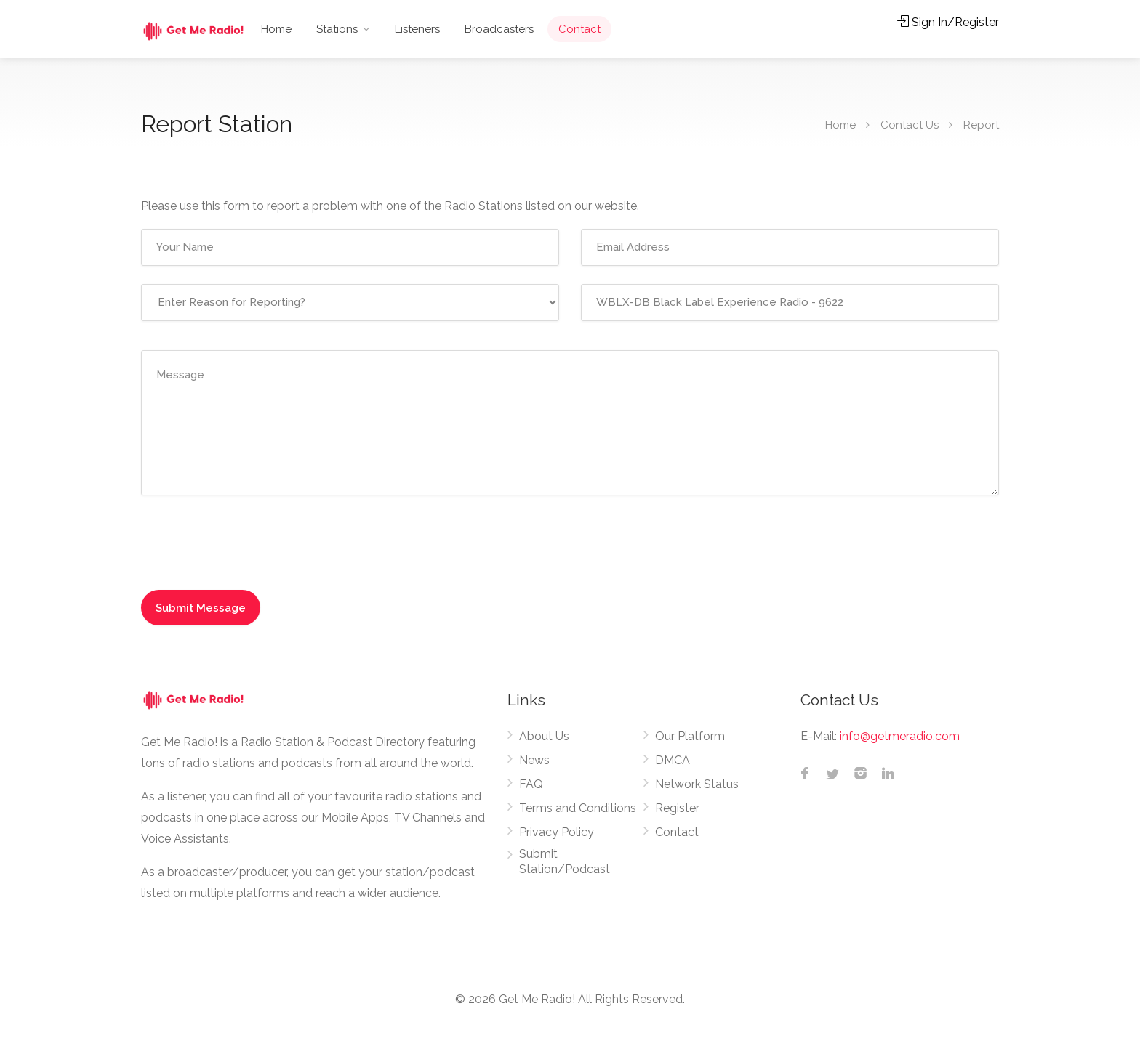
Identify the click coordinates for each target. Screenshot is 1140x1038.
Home (276, 29)
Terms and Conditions (577, 808)
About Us (544, 736)
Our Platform (690, 736)
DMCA (672, 760)
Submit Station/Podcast (564, 861)
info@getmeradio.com (900, 736)
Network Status (697, 784)
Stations (337, 29)
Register (677, 808)
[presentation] (251, 542)
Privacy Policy (556, 832)
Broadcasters (499, 29)
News (534, 760)
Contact (579, 29)
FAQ (531, 784)
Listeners (417, 29)
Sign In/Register (948, 22)
